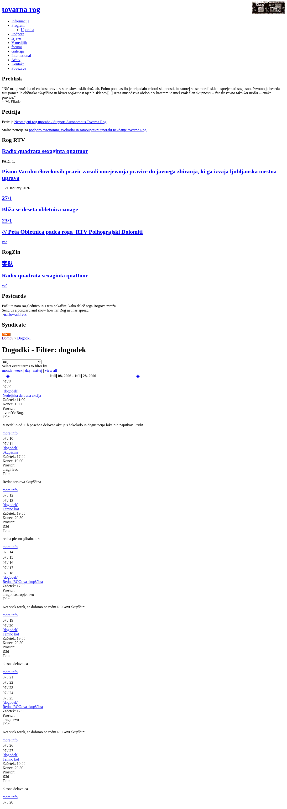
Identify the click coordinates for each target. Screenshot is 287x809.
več (4, 242)
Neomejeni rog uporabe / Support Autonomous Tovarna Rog (60, 122)
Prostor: (9, 408)
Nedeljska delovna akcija (22, 395)
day (28, 370)
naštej (37, 370)
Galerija (17, 51)
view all (51, 370)
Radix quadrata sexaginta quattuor (45, 151)
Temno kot (11, 509)
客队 (7, 264)
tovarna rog (21, 9)
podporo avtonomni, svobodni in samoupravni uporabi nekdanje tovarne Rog (87, 130)
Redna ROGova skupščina (23, 582)
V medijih (19, 43)
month (7, 370)
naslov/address (15, 314)
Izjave (16, 38)
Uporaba (27, 30)
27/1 (7, 198)
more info (10, 433)
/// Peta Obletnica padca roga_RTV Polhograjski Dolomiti (72, 232)
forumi (16, 47)
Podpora (17, 34)
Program (18, 25)
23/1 (7, 220)
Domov (7, 338)
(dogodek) (10, 391)
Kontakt (17, 64)
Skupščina (10, 452)
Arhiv (15, 60)
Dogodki (24, 338)
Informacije (20, 21)
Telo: (6, 417)
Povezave (18, 68)
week (18, 370)
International (21, 55)
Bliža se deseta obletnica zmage (40, 209)
